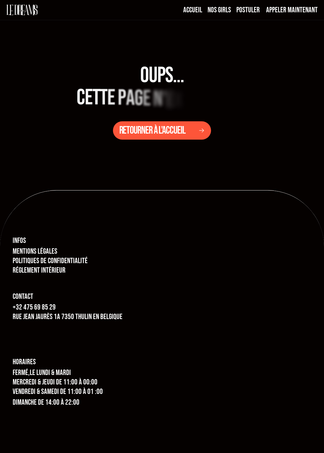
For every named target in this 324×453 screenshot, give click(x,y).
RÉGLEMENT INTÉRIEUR (39, 270)
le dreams (21, 10)
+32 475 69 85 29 (34, 307)
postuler (248, 10)
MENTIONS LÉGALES (35, 251)
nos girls (219, 10)
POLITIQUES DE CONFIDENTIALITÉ (50, 260)
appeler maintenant (292, 10)
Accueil (192, 10)
